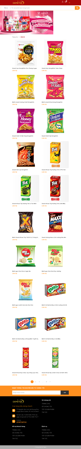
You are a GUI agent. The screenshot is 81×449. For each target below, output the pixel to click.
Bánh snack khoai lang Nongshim (52, 102)
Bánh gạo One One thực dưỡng (51, 271)
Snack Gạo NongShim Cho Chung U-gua (24, 68)
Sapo (44, 447)
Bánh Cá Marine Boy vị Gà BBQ (51, 339)
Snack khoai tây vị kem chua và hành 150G (55, 372)
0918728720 (21, 422)
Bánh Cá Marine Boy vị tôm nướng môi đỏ (54, 305)
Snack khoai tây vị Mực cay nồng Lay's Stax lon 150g (25, 372)
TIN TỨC (44, 412)
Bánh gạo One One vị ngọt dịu (21, 271)
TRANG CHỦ (46, 403)
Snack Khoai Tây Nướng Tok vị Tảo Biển (24, 203)
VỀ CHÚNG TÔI (47, 406)
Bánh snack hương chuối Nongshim (23, 102)
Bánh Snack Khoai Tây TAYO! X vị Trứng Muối (25, 237)
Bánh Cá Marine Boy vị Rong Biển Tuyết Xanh (25, 339)
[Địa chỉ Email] (40, 393)
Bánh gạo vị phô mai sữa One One (22, 305)
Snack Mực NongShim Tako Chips (52, 68)
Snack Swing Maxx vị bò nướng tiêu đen (54, 237)
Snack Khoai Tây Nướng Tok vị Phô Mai (54, 169)
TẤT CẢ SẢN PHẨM (48, 409)
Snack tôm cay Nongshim (20, 169)
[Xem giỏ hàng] (66, 2)
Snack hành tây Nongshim (50, 136)
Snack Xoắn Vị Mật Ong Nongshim (22, 136)
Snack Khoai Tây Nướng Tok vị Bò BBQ (53, 203)
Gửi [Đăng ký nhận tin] (65, 392)
